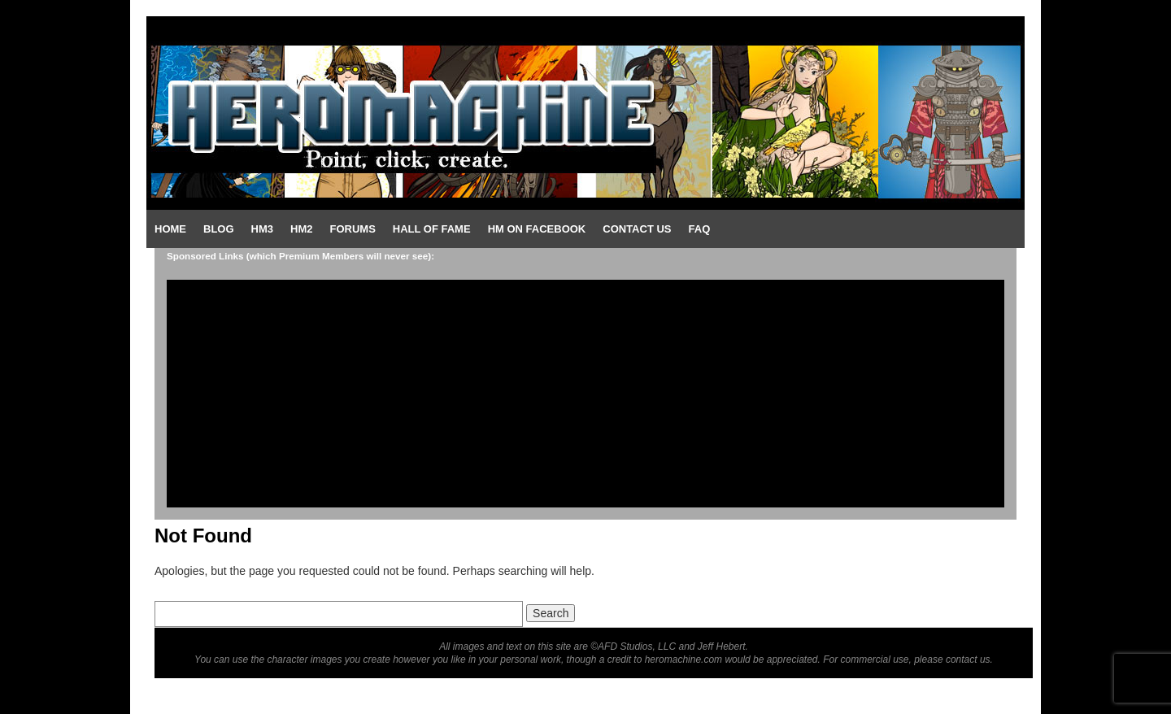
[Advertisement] (585, 393)
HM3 (262, 229)
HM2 (301, 229)
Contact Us (637, 229)
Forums (352, 229)
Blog (218, 229)
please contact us (952, 659)
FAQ (700, 229)
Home (170, 229)
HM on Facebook (537, 229)
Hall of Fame (432, 229)
